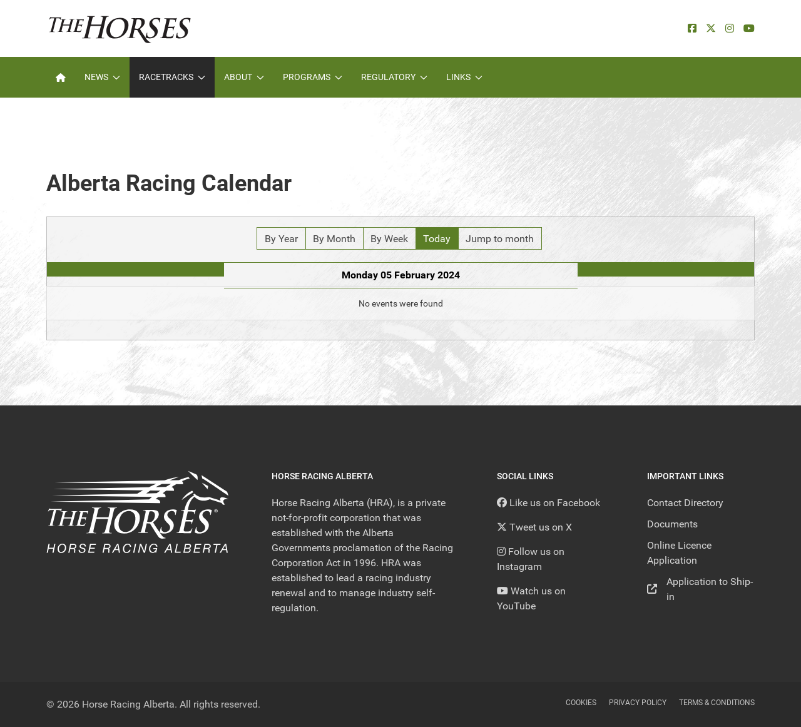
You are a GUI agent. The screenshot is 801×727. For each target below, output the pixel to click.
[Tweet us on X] (534, 527)
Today (437, 239)
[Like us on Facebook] (548, 503)
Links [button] (464, 77)
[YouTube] (749, 28)
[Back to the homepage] (119, 28)
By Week (389, 239)
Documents (672, 524)
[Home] (60, 77)
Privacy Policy (637, 702)
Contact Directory (685, 503)
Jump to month (500, 239)
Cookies (581, 702)
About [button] (244, 77)
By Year (281, 239)
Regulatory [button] (394, 77)
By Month (334, 239)
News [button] (102, 77)
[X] (711, 28)
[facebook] (692, 28)
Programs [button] (312, 77)
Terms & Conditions (717, 702)
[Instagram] (729, 28)
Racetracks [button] (172, 77)
